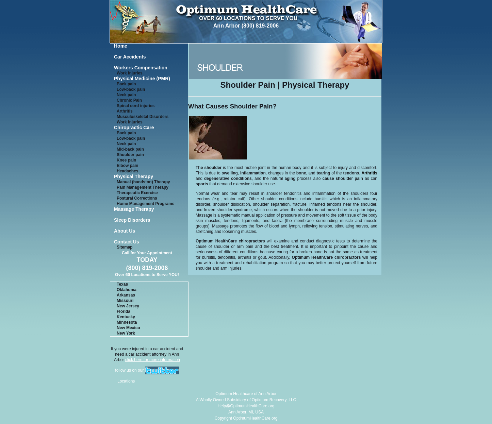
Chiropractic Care (134, 127)
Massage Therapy (134, 209)
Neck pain (126, 94)
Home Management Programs (145, 203)
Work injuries (130, 122)
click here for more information (152, 359)
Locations (126, 381)
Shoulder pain (130, 154)
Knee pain (126, 160)
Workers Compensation (140, 67)
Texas (122, 284)
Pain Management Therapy (142, 187)
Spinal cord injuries (135, 105)
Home (120, 46)
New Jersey (128, 306)
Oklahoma (126, 289)
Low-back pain (131, 89)
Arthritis (125, 111)
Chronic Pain (129, 100)
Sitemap (125, 247)
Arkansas (126, 295)
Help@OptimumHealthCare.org (246, 406)
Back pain (126, 84)
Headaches (127, 171)
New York (126, 333)
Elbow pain (127, 165)
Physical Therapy (133, 176)
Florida (123, 311)
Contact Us (126, 241)
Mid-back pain (130, 149)
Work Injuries (130, 73)
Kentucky (126, 317)
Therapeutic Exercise (137, 192)
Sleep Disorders (132, 220)
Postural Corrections (137, 198)
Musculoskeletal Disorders (142, 116)
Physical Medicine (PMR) (142, 78)
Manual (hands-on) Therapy (143, 182)
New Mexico (128, 327)
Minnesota (127, 322)
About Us (124, 231)
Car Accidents (130, 57)
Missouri (125, 300)
